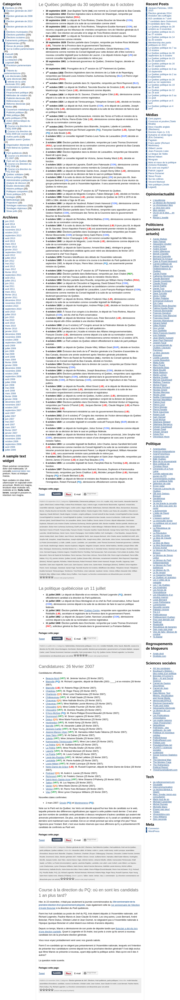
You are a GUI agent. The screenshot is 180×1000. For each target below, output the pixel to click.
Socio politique (13, 194)
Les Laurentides (90, 542)
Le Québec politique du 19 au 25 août (161, 86)
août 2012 (10, 255)
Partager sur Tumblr (57, 494)
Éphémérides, (74, 501)
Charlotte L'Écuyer (88, 853)
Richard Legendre (53, 561)
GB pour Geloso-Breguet (161, 494)
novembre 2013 (13, 229)
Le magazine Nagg (162, 575)
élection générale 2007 (68, 857)
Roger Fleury (110, 872)
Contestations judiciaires (18, 87)
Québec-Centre (92, 610)
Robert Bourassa (73, 561)
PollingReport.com (162, 740)
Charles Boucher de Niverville (55, 511)
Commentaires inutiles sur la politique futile (164, 479)
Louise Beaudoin (161, 360)
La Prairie (50, 754)
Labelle (67, 542)
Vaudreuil (99, 571)
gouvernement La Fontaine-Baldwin (119, 649)
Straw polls (11, 211)
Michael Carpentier (162, 801)
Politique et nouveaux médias (163, 733)
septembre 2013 (13, 235)
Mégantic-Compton (92, 546)
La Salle (61, 542)
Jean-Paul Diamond (163, 340)
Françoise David (161, 318)
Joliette (49, 738)
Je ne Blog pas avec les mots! (165, 507)
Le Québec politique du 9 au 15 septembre (162, 70)
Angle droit (158, 653)
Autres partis (12, 136)
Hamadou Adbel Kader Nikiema (118, 857)
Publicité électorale (15, 98)
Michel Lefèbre (126, 866)
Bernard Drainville (162, 256)
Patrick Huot (159, 402)
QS (59, 872)
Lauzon (73, 542)
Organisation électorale (18, 145)
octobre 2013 (11, 232)
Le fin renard (159, 572)
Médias (8, 106)
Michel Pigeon (160, 385)
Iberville (49, 725)
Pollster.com (159, 742)
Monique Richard (161, 387)
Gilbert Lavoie (155, 148)
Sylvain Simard (160, 431)
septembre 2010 (13, 309)
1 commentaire (109, 876)
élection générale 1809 (94, 523)
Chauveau (51, 700)
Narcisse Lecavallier (71, 652)
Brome (42, 511)
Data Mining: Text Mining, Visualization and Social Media (163, 695)
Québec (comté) (70, 558)
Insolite (8, 57)
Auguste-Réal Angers (62, 508)
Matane (61, 546)
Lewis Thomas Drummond (106, 542)
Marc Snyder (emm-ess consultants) (164, 795)
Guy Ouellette (160, 330)
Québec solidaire (14, 174)
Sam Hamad (159, 417)
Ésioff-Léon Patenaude (83, 527)
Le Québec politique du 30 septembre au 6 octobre (86, 4)
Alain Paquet (159, 241)
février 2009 (11, 362)
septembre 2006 (13, 444)
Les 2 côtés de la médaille (161, 581)
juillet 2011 (10, 280)
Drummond (51, 716)
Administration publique (18, 180)
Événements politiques (16, 40)
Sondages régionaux (16, 208)
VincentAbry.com (161, 814)
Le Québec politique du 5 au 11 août (162, 96)
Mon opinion (159, 210)
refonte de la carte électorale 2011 (15, 82)
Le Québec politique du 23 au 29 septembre (161, 59)
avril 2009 (10, 356)
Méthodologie (13, 200)
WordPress (153, 831)
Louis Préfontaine (162, 602)
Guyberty (157, 501)
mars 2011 (10, 292)
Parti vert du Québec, (128, 847)
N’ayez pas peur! (161, 809)
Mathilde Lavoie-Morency (112, 866)
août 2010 (10, 311)
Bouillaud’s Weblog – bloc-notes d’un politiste (164, 672)
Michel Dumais (160, 804)
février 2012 (11, 272)
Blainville (112, 508)
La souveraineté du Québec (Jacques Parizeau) (162, 347)
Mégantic (82, 546)
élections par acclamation (98, 649)
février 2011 (11, 294)
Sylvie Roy (158, 434)
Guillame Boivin (100, 857)
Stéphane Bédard (162, 422)
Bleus (118, 508)
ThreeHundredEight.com (165, 769)
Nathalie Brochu (55, 869)
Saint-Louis (68, 565)
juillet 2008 (10, 382)
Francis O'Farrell (53, 530)
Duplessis (43, 523)
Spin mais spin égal (162, 629)
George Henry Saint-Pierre (119, 530)
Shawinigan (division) (110, 565)
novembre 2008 (13, 370)
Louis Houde (44, 546)
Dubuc (49, 719)
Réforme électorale (15, 104)
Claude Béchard (53, 514)
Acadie (106, 501)
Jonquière (52, 539)
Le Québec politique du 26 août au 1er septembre (161, 80)
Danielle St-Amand (162, 291)
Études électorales (15, 185)
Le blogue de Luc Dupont (161, 711)
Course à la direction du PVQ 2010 (18, 170)
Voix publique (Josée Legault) (158, 185)
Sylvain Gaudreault (162, 426)
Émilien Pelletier (161, 298)
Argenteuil (121, 505)
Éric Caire (158, 303)
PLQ (47, 558)
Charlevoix (51, 694)
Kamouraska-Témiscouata (130, 539)
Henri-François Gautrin (164, 333)
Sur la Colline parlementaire (20, 49)
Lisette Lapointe (161, 357)
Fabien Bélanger (97, 527)
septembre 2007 (13, 410)
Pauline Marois (133, 984)
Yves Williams (160, 816)
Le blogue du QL (161, 570)
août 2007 (10, 413)
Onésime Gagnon (63, 552)
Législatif (9, 62)
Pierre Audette (83, 869)
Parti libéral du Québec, (101, 847)
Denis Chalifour (87, 520)
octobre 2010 (11, 306)
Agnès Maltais (160, 239)
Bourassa (134, 508)
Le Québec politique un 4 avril (160, 107)
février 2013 (11, 246)
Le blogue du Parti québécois (162, 566)
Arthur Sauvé (118, 646)
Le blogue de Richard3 (164, 202)
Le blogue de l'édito (158, 154)
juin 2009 (9, 351)
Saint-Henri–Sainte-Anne (58, 779)
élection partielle (121, 523)
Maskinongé (53, 546)
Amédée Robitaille (106, 646)
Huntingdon (109, 533)
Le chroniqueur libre (163, 205)
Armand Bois (130, 505)
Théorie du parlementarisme (12, 71)
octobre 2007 (11, 407)
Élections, (89, 847)
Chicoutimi (51, 706)
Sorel (47, 568)
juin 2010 (9, 317)
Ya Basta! (158, 636)
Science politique (13, 177)
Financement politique (17, 92)
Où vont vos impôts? (158, 167)
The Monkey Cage (162, 762)
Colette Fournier (127, 853)
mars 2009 (10, 359)
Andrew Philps (59, 505)
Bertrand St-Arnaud (162, 259)
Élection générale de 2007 (19, 10)
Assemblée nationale (47, 508)
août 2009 (10, 345)
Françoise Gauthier (90, 530)
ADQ (111, 501)
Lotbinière (135, 542)
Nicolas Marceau (161, 392)
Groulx (62, 802)
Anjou (85, 505)
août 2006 (10, 447)
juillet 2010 (10, 314)
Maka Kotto (158, 362)
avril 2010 (10, 323)
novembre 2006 (13, 438)
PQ (50, 558)
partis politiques (13, 118)
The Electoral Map (162, 759)
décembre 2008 (13, 368)
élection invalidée (109, 523)
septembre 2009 (13, 342)
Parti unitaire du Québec (125, 552)
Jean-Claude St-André (109, 984)
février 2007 (11, 430)
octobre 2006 (11, 441)
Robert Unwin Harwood (101, 561)
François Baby (65, 530)
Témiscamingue (58, 571)
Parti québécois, (115, 847)
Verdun (105, 571)
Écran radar (159, 486)
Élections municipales (17, 32)
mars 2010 (10, 325)
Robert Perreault (86, 561)
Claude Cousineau (162, 281)
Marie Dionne (78, 866)
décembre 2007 (13, 402)
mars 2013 (10, 244)
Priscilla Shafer (48, 872)
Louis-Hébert (52, 763)
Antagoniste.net (161, 456)
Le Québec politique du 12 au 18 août (161, 91)
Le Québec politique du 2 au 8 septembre (162, 75)
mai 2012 (9, 263)
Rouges (112, 561)
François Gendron (162, 313)
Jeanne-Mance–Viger (56, 732)
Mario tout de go (161, 799)
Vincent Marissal (156, 181)
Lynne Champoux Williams (63, 866)
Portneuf (50, 773)
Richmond (51, 776)
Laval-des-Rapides (55, 757)
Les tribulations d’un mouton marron (163, 596)
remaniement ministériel (109, 558)
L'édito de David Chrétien (161, 514)
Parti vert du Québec (16, 161)
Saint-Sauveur (78, 565)
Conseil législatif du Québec (72, 517)
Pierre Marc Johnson (90, 555)
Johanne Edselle (100, 860)
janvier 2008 (11, 399)
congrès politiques (85, 514)
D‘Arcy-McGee (53, 713)
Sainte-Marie (97, 565)
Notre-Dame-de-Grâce (57, 766)
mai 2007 (9, 421)
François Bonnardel (162, 310)
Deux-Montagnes (61, 649)
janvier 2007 (11, 433)
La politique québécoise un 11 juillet (72, 588)
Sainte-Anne (88, 565)
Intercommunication (163, 787)
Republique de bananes (165, 627)
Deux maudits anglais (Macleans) (159, 128)
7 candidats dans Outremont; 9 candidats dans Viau (162, 22)
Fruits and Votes (161, 705)
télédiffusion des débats (107, 568)
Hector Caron (64, 533)
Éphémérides (13, 43)
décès (79, 520)
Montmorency (56, 549)
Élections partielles (15, 34)
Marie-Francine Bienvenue (93, 866)
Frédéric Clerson (82, 857)
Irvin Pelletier (159, 335)
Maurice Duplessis (71, 546)
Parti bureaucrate (97, 552)
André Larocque (119, 850)
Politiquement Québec (164, 617)
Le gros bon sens (161, 207)
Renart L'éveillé (160, 217)
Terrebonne (69, 571)
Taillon (49, 782)
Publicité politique (15, 112)
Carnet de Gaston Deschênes (162, 684)
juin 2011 (9, 283)
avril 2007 (10, 424)
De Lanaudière (71, 520)
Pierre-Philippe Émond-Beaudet (100, 869)
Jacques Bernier (131, 533)
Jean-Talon (51, 735)
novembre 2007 (13, 404)
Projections (11, 202)
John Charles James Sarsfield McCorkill (121, 536)
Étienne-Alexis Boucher (164, 305)
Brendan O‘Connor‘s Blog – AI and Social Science (163, 678)
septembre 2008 (13, 376)
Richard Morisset (80, 872)
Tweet (42, 494)
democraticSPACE (162, 700)
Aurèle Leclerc (76, 508)
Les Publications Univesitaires (161, 716)
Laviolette (80, 542)
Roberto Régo (100, 872)
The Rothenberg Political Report (161, 766)
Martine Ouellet (160, 377)
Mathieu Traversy (161, 382)
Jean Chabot (59, 536)
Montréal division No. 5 (87, 549)
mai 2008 (9, 388)
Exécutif (9, 54)
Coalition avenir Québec (18, 139)
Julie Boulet (106, 539)
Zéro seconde (160, 819)
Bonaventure (125, 508)
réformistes (96, 558)
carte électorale (14, 79)
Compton (74, 514)
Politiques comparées (17, 191)
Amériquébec (159, 449)
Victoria (111, 571)
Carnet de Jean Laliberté (160, 689)
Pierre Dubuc (44, 987)
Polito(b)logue (160, 737)
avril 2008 (10, 390)
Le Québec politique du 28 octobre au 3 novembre (161, 27)
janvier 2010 (11, 331)
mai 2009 (9, 354)
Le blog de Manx (161, 543)
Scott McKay (159, 419)
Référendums (13, 101)
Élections (9, 8)
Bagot (84, 508)
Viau (48, 792)
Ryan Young (133, 872)
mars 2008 (10, 393)
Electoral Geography (163, 703)
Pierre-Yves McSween (120, 869)
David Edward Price (58, 520)
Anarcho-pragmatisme (164, 451)
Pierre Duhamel (156, 173)
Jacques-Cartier (54, 729)
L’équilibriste (159, 200)
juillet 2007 (10, 416)
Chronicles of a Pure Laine (163, 470)
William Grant (55, 574)
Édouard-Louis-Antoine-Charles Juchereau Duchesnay (66, 523)
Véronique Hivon (161, 436)
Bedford (89, 508)
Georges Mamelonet (163, 320)
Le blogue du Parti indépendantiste (162, 561)
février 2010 (11, 328)
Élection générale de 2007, (75, 847)
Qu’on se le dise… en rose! (163, 213)
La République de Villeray (162, 529)
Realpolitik (158, 624)
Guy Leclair (158, 328)
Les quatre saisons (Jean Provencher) (162, 721)
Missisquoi (47, 549)
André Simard (160, 248)
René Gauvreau (161, 412)
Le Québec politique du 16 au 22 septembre (161, 64)
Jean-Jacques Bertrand (98, 536)
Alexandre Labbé (78, 850)
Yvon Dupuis (82, 574)
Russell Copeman (122, 872)
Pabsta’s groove (161, 609)
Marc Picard (159, 365)
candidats (61, 984)
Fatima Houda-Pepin (163, 308)
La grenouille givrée (163, 520)
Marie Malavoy (160, 372)
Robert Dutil (159, 414)
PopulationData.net (162, 745)
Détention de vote (162, 483)
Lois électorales (13, 76)
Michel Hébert (155, 156)
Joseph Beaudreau (63, 539)
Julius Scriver (115, 539)
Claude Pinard (160, 283)
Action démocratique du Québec (17, 122)
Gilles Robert (159, 325)
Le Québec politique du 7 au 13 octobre (162, 49)
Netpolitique (159, 725)
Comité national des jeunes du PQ (163, 474)
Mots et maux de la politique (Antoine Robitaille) (162, 163)
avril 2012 (10, 266)
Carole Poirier (160, 273)
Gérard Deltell (160, 323)
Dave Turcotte (160, 293)
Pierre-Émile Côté (104, 555)
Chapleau (50, 691)
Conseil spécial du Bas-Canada (94, 517)
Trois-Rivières (78, 571)
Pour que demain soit (163, 619)
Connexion (153, 828)
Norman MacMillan (162, 399)
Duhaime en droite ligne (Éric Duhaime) (160, 136)
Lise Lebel (103, 863)
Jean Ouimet (95, 984)
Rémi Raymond (124, 558)
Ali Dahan (88, 850)
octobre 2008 (11, 373)
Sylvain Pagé (70, 568)
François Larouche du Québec (164, 489)
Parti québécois (14, 153)
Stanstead (61, 568)
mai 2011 (9, 286)
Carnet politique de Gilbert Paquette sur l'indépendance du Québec (163, 267)
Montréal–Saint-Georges (117, 549)
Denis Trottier (159, 296)
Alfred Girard (49, 505)
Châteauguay (52, 697)
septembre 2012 (13, 252)
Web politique (13, 115)
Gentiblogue (159, 498)
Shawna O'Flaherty (64, 876)
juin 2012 (9, 260)
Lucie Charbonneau (46, 866)
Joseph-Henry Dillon (94, 539)
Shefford (122, 565)
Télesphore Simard (122, 568)
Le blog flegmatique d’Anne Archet (163, 546)
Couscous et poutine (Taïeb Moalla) (162, 122)
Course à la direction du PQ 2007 (18, 157)
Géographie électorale (164, 708)
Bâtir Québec (159, 459)
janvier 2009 (11, 365)
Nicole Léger (159, 394)
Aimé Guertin (118, 501)
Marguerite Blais (161, 367)
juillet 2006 (10, 449)
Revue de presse (14, 46)
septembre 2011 (13, 275)
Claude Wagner (65, 514)
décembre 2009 (13, 334)
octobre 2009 (11, 339)
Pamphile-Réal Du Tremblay (80, 552)
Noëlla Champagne (162, 397)
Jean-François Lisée (158, 151)
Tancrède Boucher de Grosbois (87, 568)
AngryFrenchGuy (161, 454)
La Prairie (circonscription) (49, 542)
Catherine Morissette (163, 276)
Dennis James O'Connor (102, 520)
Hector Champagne (77, 533)
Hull (102, 533)
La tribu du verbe (161, 535)
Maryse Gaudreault (162, 379)
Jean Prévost (69, 536)
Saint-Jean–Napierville (55, 565)
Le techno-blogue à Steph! (163, 790)
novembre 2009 (13, 337)
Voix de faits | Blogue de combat (165, 633)
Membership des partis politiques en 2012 (159, 43)
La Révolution (160, 533)
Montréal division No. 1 (70, 549)
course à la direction (113, 517)
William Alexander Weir (123, 571)
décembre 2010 (13, 300)
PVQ (55, 872)
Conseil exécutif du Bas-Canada (103, 514)
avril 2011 (10, 289)
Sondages (10, 197)
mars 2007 (10, 427)
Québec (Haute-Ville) (84, 558)
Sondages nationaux (16, 205)
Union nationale (89, 571)
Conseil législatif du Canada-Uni (51, 517)
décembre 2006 (13, 435)
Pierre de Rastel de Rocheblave (59, 555)
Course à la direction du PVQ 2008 (18, 165)
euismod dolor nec (21, 471)
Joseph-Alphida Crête (78, 539)
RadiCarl (157, 622)
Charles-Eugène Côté (94, 511)
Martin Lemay (160, 375)
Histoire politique (14, 188)
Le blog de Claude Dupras (162, 539)
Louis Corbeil (112, 863)
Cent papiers (154, 118)
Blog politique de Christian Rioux (161, 465)
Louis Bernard (122, 984)
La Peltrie (50, 744)
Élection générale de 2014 (19, 26)
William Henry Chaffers (69, 574)
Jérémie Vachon (87, 860)
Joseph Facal (159, 342)
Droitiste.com (159, 656)
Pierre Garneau (76, 555)
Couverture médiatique (17, 109)
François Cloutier (76, 530)
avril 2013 (10, 241)
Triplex (156, 811)
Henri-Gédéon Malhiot (92, 533)
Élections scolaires (15, 37)
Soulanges (53, 568)
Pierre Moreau (160, 407)
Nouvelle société (161, 607)
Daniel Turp (158, 288)
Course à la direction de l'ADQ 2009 (18, 127)
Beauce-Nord (52, 678)
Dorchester (130, 520)
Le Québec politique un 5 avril (160, 101)
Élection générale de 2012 (19, 21)
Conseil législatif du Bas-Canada (126, 514)
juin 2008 (9, 385)
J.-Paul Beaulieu (119, 533)
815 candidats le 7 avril (159, 18)
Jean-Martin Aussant (163, 337)
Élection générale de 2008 (19, 16)
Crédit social (125, 517)
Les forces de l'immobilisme (159, 591)
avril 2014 (10, 224)
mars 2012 (10, 269)
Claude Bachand (161, 278)
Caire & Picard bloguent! (165, 261)
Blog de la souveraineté (164, 461)
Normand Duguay (50, 552)
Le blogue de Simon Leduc (163, 556)
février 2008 (11, 396)
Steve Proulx (154, 176)
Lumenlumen (159, 604)
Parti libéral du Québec (17, 147)
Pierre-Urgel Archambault (120, 555)
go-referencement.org (164, 782)
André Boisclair (132, 980)
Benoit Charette (161, 253)
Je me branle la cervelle (165, 503)
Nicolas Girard (160, 389)
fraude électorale (103, 530)
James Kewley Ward (47, 536)
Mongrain (153, 159)
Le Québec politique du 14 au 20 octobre (161, 38)
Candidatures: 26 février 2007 (66, 666)
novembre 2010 (13, 303)
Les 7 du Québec (161, 585)
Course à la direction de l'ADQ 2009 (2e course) (18, 132)
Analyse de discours (16, 183)
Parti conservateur (110, 552)
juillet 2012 (10, 258)
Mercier (102, 546)
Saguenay (126, 561)
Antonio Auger (92, 505)
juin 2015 (9, 221)
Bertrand (105, 508)
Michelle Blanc (160, 807)
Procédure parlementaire (18, 65)
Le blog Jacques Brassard (161, 354)
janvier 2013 (11, 249)
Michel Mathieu (111, 546)
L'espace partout (161, 518)
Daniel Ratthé (160, 286)
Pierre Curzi (159, 404)
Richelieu (63, 561)
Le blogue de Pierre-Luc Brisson (165, 551)
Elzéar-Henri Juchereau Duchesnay (61, 527)
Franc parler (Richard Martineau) (159, 144)
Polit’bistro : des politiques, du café (162, 728)
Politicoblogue (160, 614)
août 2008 (10, 379)
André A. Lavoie (97, 850)
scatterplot (158, 752)
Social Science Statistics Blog (165, 756)
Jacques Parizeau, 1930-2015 (160, 9)
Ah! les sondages (161, 668)
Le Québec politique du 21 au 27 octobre (161, 33)
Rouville (119, 561)
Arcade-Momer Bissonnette (107, 505)
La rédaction (11, 59)
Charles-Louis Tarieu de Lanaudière (115, 511)
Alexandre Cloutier (162, 244)
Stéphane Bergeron (162, 424)
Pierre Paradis (160, 409)
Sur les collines (155, 179)
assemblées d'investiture (48, 984)
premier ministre (58, 558)
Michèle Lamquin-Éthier (125, 546)
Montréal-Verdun (102, 549)
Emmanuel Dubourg (163, 300)
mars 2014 (10, 227)
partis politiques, (45, 850)
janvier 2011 (11, 297)
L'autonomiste (160, 510)
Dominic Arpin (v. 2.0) (159, 132)
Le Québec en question (164, 577)
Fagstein (152, 140)
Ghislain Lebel (85, 984)
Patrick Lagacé (155, 170)
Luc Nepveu (131, 863)
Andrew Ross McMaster (73, 505)
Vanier (49, 785)
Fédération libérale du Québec (114, 527)
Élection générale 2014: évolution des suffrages (160, 14)
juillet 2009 (10, 348)
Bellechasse (97, 508)
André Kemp (108, 850)
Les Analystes (160, 587)
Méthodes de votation (17, 95)
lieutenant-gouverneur (123, 542)
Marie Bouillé (159, 370)
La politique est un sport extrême (165, 524)
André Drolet (159, 246)
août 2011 (10, 277)
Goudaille (157, 784)
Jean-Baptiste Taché (82, 536)
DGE (8, 89)
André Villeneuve (161, 251)
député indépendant (118, 520)
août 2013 (10, 238)
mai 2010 (9, 320)
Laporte (49, 751)
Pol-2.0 (156, 612)
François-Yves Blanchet (164, 315)
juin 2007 (9, 419)
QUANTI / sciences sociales (162, 748)
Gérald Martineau (53, 533)
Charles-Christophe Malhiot (76, 511)
